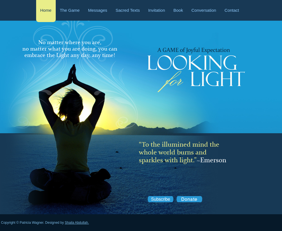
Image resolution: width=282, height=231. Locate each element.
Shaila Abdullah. (77, 223)
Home (46, 10)
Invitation (156, 10)
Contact (232, 10)
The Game (70, 10)
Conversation (203, 10)
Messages (97, 10)
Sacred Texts (128, 10)
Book (178, 10)
